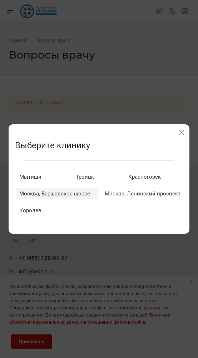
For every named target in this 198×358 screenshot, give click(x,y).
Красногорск (144, 177)
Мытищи (30, 177)
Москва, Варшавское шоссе (54, 193)
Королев (30, 210)
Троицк (85, 177)
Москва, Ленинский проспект (142, 193)
